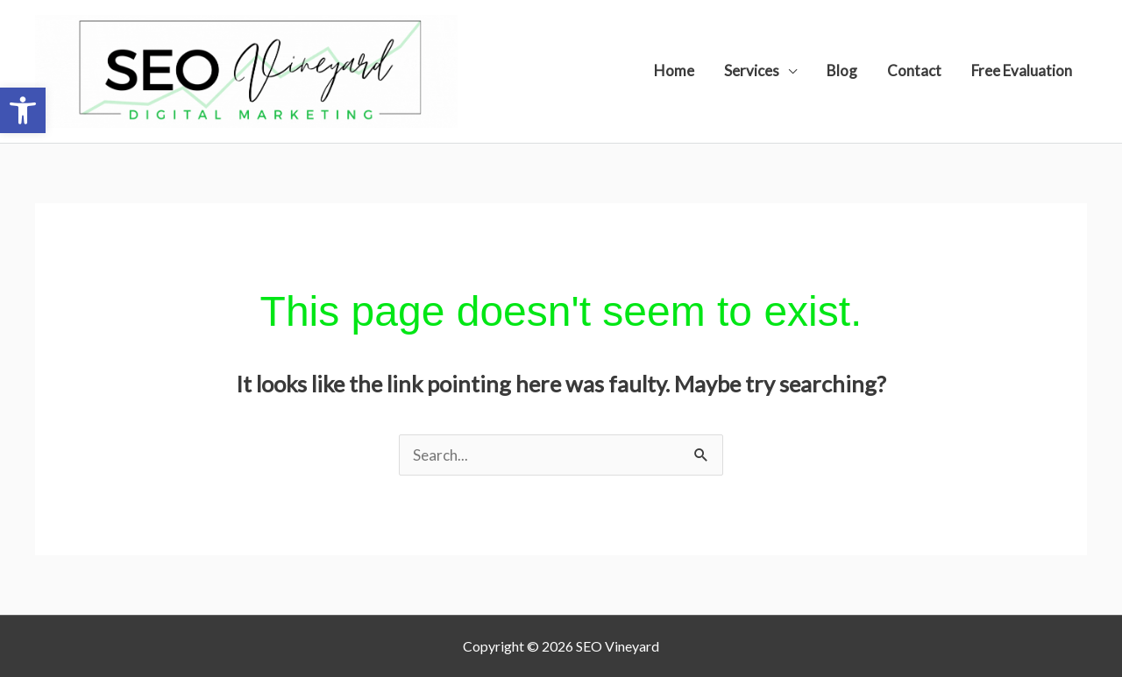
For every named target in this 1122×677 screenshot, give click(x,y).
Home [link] (674, 70)
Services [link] (751, 70)
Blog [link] (842, 70)
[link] (23, 110)
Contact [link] (914, 70)
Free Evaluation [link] (1021, 70)
